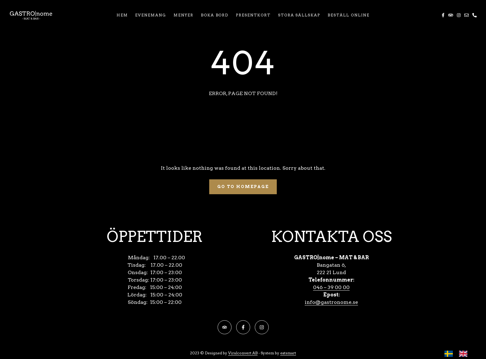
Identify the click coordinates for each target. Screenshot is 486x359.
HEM (122, 15)
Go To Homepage (242, 186)
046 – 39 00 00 (331, 287)
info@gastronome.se (331, 302)
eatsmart (288, 353)
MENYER (183, 15)
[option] (465, 354)
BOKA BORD (215, 15)
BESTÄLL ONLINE (348, 15)
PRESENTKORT (253, 15)
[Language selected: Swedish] (459, 353)
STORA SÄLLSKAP (299, 15)
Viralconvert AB (243, 353)
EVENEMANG (150, 15)
